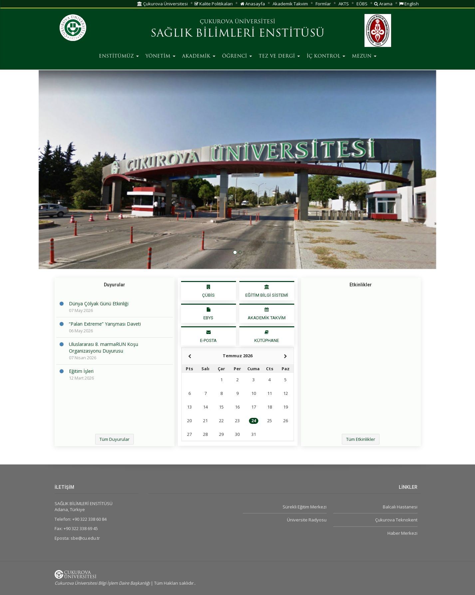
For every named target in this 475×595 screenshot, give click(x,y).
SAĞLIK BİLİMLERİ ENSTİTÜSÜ (237, 34)
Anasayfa (252, 4)
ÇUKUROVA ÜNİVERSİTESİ (237, 22)
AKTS (344, 4)
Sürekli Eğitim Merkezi (305, 507)
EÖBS (361, 4)
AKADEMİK (198, 56)
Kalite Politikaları (213, 4)
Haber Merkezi (402, 533)
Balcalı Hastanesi (400, 507)
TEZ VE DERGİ (279, 56)
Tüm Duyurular (114, 439)
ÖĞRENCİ (237, 56)
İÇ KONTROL (326, 56)
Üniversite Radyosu (307, 520)
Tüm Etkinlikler (360, 439)
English (409, 4)
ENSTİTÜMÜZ (119, 56)
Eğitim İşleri (81, 371)
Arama (383, 4)
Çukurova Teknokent (396, 520)
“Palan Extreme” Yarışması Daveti (105, 324)
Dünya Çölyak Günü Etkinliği (98, 303)
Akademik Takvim (290, 4)
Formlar (323, 4)
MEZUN (364, 56)
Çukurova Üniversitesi (162, 4)
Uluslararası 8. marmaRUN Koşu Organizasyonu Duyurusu (103, 347)
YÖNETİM (160, 56)
